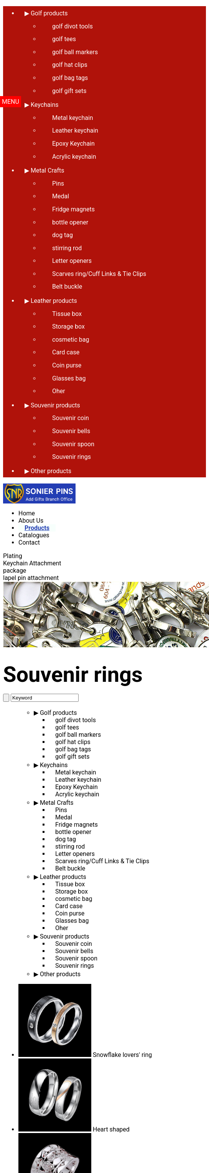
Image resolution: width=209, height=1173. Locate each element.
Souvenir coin (70, 418)
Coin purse (66, 365)
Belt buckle (67, 286)
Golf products (58, 712)
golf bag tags (73, 749)
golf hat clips (73, 742)
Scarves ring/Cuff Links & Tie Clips (99, 273)
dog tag (62, 235)
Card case (65, 352)
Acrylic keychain (74, 156)
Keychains (54, 765)
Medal (60, 196)
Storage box (68, 326)
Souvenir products (55, 405)
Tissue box (67, 313)
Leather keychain (75, 130)
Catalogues (33, 535)
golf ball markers (78, 734)
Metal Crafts (47, 170)
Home (26, 513)
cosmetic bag (70, 339)
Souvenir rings (71, 456)
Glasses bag (69, 378)
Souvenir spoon (73, 444)
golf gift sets (72, 756)
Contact (29, 542)
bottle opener (70, 222)
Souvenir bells (71, 431)
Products (37, 528)
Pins (58, 183)
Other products (51, 471)
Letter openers (72, 260)
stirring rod (67, 248)
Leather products (54, 300)
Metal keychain (72, 117)
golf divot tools (75, 720)
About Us (30, 520)
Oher (58, 391)
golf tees (67, 727)
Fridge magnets (73, 209)
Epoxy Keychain (73, 143)
